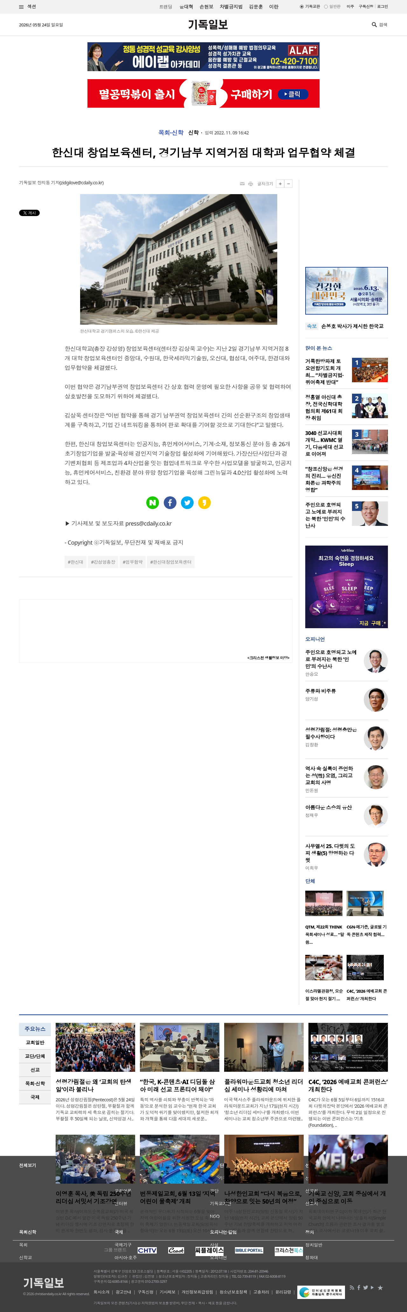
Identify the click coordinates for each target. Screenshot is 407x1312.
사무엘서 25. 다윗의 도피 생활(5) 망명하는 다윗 (330, 853)
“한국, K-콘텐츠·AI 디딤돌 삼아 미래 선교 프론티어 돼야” (177, 1086)
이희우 (311, 868)
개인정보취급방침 (197, 1292)
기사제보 (168, 1292)
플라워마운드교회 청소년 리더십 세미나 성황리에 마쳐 (263, 1086)
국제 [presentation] (35, 1097)
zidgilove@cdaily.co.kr (81, 183)
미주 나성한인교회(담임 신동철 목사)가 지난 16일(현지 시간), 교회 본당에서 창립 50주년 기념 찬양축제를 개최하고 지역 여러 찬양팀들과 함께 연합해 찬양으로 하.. (263, 1221)
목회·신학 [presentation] (35, 1083)
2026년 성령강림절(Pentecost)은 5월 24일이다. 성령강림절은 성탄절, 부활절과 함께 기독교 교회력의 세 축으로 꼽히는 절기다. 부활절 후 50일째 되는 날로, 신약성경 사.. (95, 1109)
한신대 (77, 562)
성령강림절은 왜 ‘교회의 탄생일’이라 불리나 (93, 1086)
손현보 (206, 6)
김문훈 (256, 6)
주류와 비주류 (320, 691)
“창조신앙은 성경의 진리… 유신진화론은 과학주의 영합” (324, 479)
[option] (326, 919)
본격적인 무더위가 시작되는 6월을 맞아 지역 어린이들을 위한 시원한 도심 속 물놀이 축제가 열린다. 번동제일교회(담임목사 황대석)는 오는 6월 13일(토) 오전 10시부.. (179, 1221)
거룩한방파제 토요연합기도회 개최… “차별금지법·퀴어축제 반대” (324, 372)
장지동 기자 (48, 183)
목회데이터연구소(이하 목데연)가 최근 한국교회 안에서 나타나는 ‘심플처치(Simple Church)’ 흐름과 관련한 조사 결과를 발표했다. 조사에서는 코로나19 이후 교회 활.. (347, 1221)
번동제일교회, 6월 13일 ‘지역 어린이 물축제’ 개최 (178, 1198)
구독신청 (366, 6)
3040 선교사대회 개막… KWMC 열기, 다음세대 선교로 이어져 (324, 444)
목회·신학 (170, 133)
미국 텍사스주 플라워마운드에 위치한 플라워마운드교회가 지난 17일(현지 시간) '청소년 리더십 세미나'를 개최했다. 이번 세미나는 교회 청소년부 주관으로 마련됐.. (263, 1109)
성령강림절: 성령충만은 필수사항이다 (331, 733)
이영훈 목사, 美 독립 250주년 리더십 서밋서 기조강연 (93, 1198)
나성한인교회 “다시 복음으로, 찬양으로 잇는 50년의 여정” (262, 1198)
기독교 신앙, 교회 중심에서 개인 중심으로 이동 (347, 1198)
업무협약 (134, 562)
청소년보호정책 (233, 1292)
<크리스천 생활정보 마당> (268, 658)
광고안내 (124, 1292)
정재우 (311, 815)
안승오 (311, 674)
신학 (193, 133)
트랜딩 (165, 7)
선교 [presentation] (35, 1070)
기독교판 (312, 6)
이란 (273, 6)
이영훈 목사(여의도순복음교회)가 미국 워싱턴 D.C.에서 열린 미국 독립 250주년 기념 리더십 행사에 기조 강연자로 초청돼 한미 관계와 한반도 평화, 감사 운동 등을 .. (95, 1221)
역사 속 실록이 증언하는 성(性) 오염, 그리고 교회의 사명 (329, 775)
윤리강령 (283, 1292)
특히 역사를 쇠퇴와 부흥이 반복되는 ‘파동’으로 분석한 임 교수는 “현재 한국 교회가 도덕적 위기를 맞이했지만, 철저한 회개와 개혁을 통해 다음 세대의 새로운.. (179, 1109)
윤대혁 (186, 6)
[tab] (35, 1043)
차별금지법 (231, 6)
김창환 (311, 745)
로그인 (382, 6)
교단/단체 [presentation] (35, 1056)
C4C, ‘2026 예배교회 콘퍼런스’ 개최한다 (348, 1086)
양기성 (311, 699)
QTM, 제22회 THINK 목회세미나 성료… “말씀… (324, 934)
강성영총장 (104, 562)
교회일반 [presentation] (35, 1042)
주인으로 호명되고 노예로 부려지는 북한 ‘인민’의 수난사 (325, 515)
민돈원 (311, 790)
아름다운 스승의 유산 (328, 807)
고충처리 (261, 1292)
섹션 (27, 6)
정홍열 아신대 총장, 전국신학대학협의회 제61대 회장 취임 (323, 408)
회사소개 (101, 1292)
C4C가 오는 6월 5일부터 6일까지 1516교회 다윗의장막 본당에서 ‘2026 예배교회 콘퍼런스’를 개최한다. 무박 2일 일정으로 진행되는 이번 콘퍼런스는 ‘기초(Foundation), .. (348, 1112)
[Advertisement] (346, 219)
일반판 (334, 6)
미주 (350, 6)
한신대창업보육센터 (172, 562)
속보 (312, 326)
